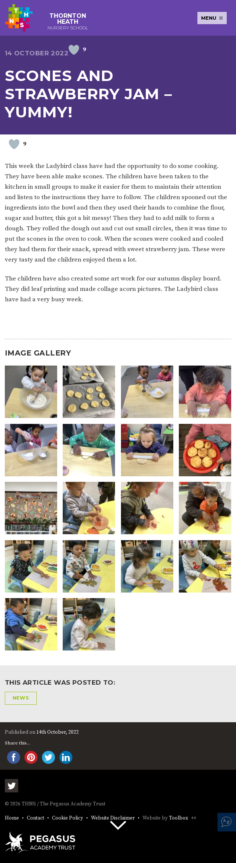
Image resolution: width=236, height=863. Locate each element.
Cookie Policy (67, 818)
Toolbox (178, 818)
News (21, 698)
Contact (35, 818)
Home (12, 818)
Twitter (11, 785)
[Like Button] (73, 49)
